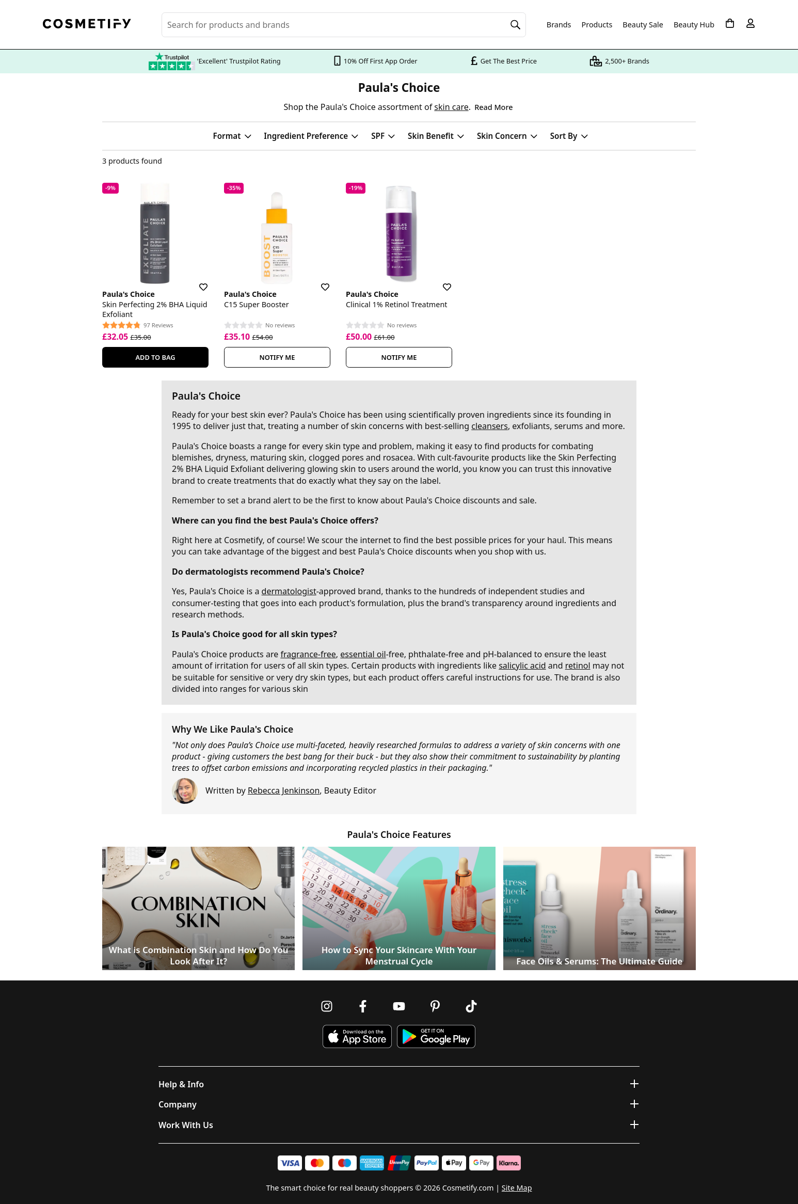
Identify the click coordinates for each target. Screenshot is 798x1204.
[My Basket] (730, 23)
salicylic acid (522, 665)
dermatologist (289, 591)
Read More (493, 107)
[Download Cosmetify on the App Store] (357, 1036)
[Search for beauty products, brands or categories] (344, 24)
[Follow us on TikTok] (471, 1006)
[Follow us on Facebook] (363, 1006)
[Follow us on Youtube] (399, 1006)
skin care (451, 107)
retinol (577, 665)
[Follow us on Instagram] (326, 1006)
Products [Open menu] (597, 24)
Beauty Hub (694, 25)
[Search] (515, 24)
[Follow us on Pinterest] (435, 1006)
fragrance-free (308, 654)
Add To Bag (155, 357)
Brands (559, 25)
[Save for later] (196, 280)
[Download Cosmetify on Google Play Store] (436, 1036)
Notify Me (277, 357)
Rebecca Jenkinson (284, 790)
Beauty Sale (643, 25)
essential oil (363, 654)
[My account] (750, 23)
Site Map (517, 1188)
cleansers (489, 426)
